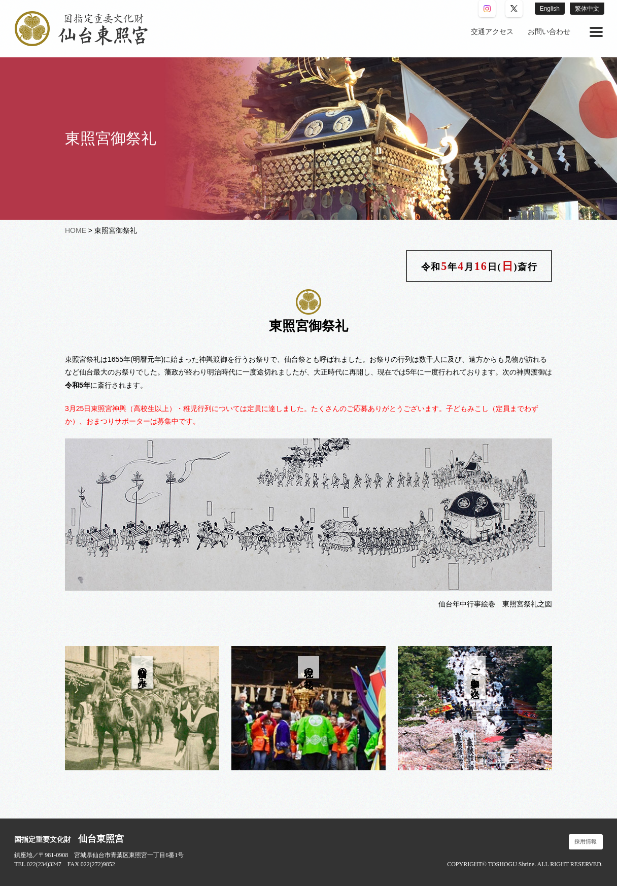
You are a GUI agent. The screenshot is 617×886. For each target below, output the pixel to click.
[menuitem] (492, 32)
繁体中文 (587, 8)
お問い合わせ (549, 32)
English (550, 8)
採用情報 (585, 841)
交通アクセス (492, 32)
